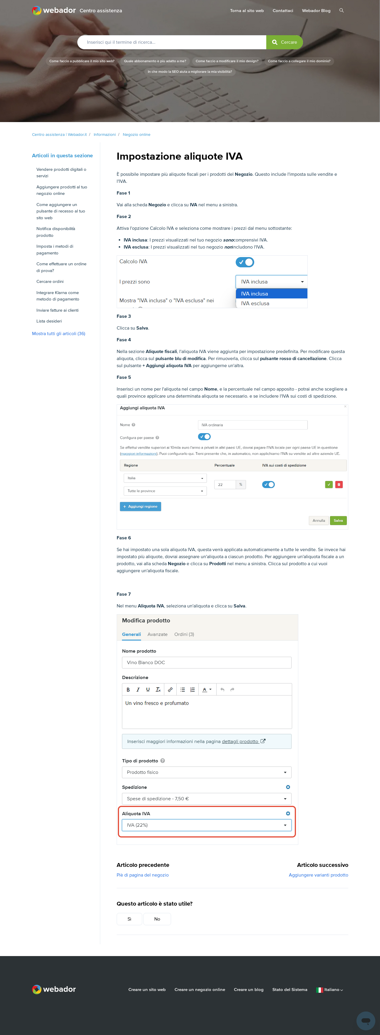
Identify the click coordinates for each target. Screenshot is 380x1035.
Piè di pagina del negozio (143, 875)
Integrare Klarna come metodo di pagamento (57, 296)
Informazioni (105, 134)
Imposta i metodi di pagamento (54, 250)
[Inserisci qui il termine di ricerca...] (190, 42)
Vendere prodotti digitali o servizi (61, 173)
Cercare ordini (49, 281)
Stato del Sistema (289, 989)
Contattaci (283, 10)
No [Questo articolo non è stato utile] (157, 919)
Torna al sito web (247, 10)
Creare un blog (249, 989)
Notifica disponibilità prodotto (55, 232)
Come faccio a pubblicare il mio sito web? (82, 61)
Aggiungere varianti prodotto (318, 875)
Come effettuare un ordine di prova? (61, 267)
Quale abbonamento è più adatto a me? (155, 61)
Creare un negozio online (200, 989)
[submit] (284, 42)
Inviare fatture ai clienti (57, 310)
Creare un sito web (147, 989)
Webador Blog (316, 10)
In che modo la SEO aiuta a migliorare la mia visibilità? (190, 72)
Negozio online (136, 134)
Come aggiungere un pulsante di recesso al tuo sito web (60, 211)
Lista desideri (49, 321)
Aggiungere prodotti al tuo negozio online (61, 190)
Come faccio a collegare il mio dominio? (299, 61)
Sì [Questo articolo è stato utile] (129, 919)
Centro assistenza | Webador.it (59, 134)
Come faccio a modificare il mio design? (227, 61)
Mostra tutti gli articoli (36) (58, 334)
